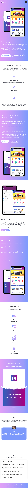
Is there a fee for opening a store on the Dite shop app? (13, 464)
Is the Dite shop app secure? (8, 477)
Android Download (18, 55)
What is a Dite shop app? (7, 461)
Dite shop (21, 486)
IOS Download (5, 55)
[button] (26, 2)
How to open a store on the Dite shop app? (11, 471)
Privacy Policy (11, 486)
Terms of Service (16, 486)
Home (7, 486)
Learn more (14, 141)
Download (5, 141)
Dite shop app (13, 484)
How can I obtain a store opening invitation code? (12, 474)
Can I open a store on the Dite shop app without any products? (13, 468)
